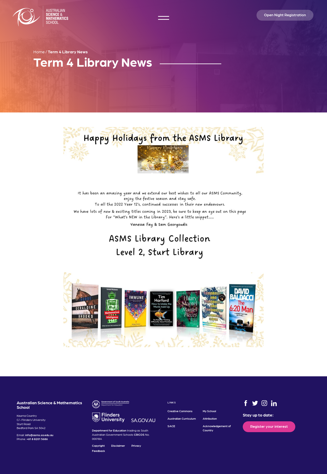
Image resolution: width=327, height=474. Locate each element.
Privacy (136, 445)
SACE (171, 426)
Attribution (210, 418)
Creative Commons (179, 411)
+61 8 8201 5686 (37, 438)
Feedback (98, 450)
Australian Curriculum (181, 418)
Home (39, 51)
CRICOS (139, 434)
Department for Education (109, 430)
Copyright (98, 445)
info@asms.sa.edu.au (39, 435)
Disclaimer (118, 445)
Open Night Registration (285, 14)
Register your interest (269, 426)
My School (209, 411)
